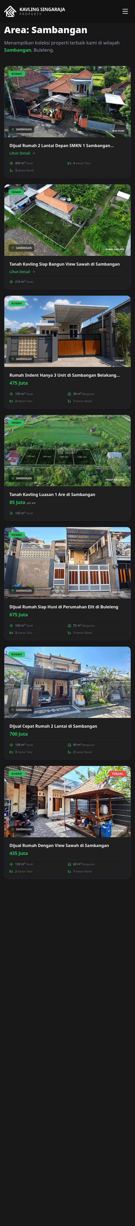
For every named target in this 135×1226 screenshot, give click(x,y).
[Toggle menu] (125, 11)
